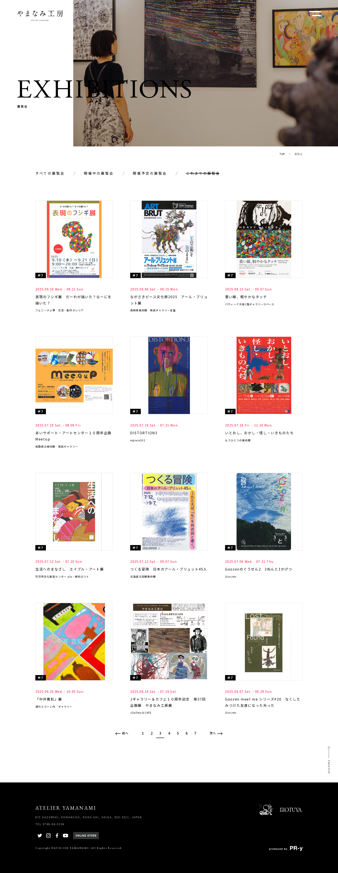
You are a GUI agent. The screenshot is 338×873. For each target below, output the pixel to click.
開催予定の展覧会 (150, 173)
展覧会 (298, 154)
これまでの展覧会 (203, 173)
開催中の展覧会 (99, 173)
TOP (282, 154)
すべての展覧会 (50, 173)
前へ (121, 733)
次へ (216, 733)
